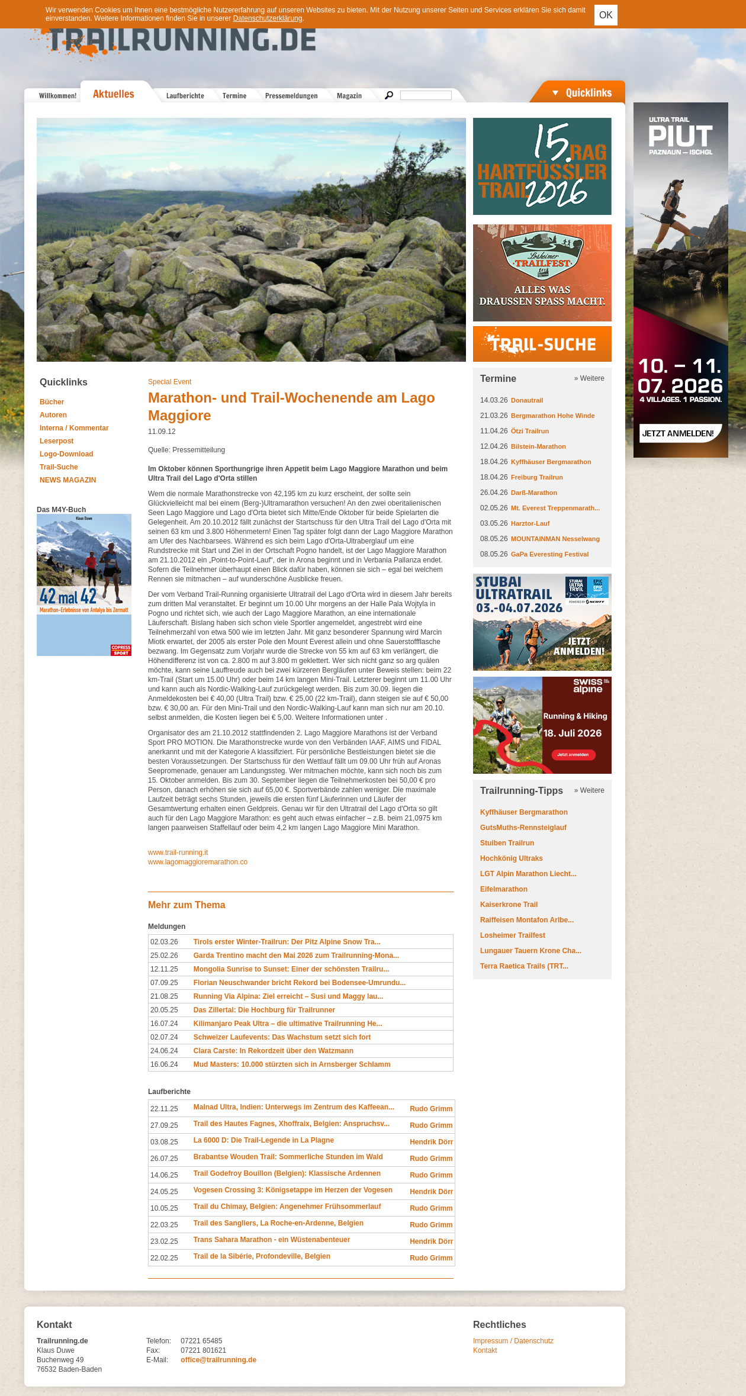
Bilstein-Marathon (538, 446)
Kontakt (485, 1350)
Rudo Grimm (431, 1109)
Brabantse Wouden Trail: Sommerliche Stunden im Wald (288, 1157)
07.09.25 (164, 983)
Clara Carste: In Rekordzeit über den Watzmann (273, 1051)
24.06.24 (164, 1051)
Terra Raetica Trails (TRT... (524, 966)
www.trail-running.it (178, 852)
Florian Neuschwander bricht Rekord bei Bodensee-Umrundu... (300, 983)
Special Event (169, 382)
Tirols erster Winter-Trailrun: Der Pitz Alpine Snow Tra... (287, 942)
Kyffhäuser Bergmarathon (551, 461)
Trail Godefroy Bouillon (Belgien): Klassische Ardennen (287, 1173)
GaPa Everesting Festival (550, 554)
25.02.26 (164, 955)
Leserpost (56, 441)
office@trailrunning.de (218, 1360)
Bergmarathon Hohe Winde (553, 415)
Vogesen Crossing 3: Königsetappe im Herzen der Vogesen (293, 1190)
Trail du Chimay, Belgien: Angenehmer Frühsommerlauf (287, 1206)
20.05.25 (164, 1010)
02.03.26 (164, 942)
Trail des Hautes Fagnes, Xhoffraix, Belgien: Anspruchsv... (292, 1124)
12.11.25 (164, 969)
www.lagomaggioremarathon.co (197, 862)
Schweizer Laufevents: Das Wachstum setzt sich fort (282, 1037)
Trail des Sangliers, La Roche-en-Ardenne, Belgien (279, 1223)
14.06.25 (164, 1175)
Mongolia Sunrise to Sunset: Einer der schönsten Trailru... (292, 969)
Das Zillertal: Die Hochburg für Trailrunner (264, 1010)
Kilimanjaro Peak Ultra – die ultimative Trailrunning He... (288, 1023)
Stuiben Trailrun (507, 843)
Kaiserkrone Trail (509, 904)
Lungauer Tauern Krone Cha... (530, 951)
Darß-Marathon (534, 492)
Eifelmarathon (504, 889)
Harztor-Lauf (530, 523)
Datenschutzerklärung (268, 18)
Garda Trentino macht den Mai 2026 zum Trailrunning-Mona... (296, 955)
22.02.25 (164, 1258)
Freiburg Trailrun (537, 477)
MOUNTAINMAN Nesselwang (555, 538)
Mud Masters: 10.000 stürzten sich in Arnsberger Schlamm (292, 1064)
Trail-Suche (59, 467)
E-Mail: (157, 1360)
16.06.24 (164, 1064)
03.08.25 (164, 1142)
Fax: (153, 1350)
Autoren (53, 415)
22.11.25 (164, 1109)
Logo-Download (67, 454)
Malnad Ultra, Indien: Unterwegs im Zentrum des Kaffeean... (294, 1107)
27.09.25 (164, 1125)
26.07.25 (164, 1158)
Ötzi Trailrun (530, 431)
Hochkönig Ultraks (511, 858)
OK (606, 15)
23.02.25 (164, 1241)
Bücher (52, 402)
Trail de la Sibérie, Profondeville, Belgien (262, 1256)
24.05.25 (164, 1192)
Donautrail (527, 400)
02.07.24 (164, 1037)
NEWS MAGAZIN (68, 480)
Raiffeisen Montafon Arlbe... (527, 920)
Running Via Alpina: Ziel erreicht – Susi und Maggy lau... (289, 996)
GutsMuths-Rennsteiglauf (523, 828)
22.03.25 (164, 1225)
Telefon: (158, 1341)
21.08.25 (164, 996)
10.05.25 (164, 1208)
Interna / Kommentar (74, 428)
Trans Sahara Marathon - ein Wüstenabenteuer (272, 1240)
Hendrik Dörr (431, 1142)
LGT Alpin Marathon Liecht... (528, 874)
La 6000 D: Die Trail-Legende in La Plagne (264, 1140)
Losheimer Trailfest (512, 935)
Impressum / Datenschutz (513, 1341)
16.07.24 (164, 1023)
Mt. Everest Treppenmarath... (555, 508)
